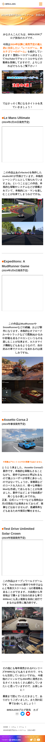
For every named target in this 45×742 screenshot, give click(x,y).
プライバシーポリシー (7, 737)
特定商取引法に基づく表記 (32, 737)
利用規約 (19, 737)
